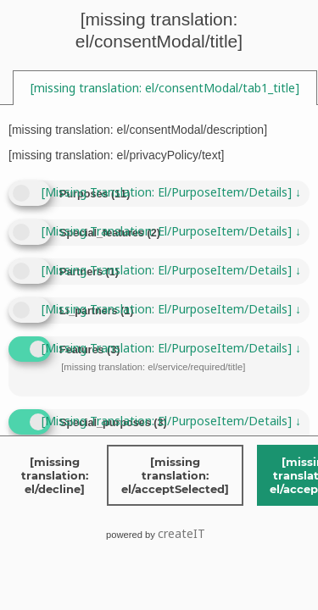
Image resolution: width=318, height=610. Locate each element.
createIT (181, 533)
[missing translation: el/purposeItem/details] (171, 192)
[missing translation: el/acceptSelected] (175, 475)
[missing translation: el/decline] (54, 475)
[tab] (165, 88)
